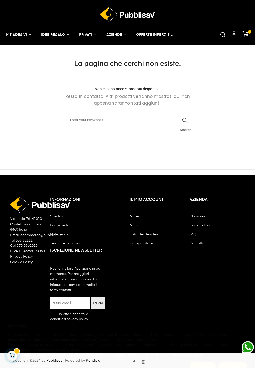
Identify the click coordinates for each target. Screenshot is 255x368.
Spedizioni (58, 216)
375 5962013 (27, 245)
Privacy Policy (22, 256)
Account (136, 225)
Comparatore (141, 243)
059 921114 (25, 240)
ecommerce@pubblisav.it (41, 235)
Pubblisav (54, 360)
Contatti (196, 243)
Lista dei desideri (144, 234)
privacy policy (77, 319)
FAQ (193, 234)
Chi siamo (198, 216)
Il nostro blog (201, 225)
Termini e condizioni (66, 243)
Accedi (135, 216)
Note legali (59, 234)
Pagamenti (59, 225)
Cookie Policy (21, 262)
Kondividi (93, 360)
